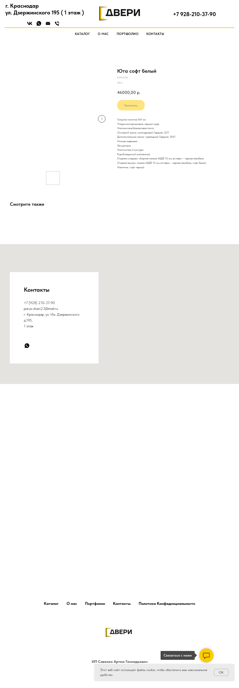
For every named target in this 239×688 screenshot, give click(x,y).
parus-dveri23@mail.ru (41, 308)
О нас (103, 34)
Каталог (82, 34)
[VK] (30, 25)
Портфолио (128, 34)
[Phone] (57, 25)
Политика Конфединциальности (167, 603)
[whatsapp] (27, 346)
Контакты (155, 34)
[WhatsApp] (39, 25)
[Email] (48, 25)
